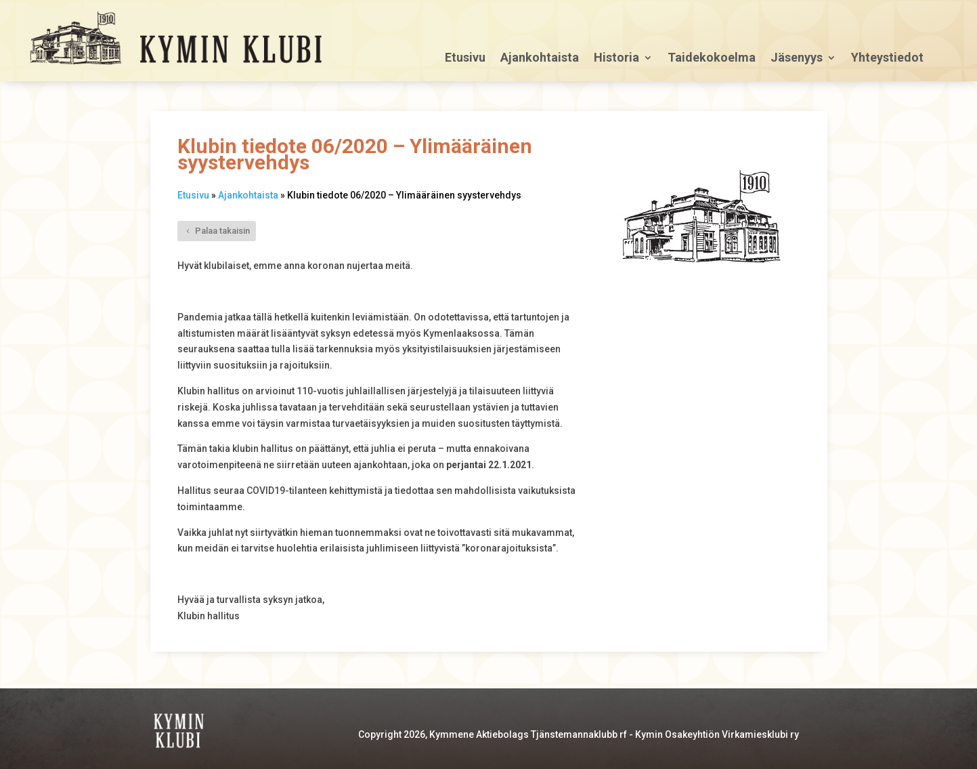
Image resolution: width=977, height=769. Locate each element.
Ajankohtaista (539, 58)
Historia (616, 58)
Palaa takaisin (222, 231)
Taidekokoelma (712, 58)
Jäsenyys (796, 58)
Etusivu (465, 58)
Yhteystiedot (887, 58)
